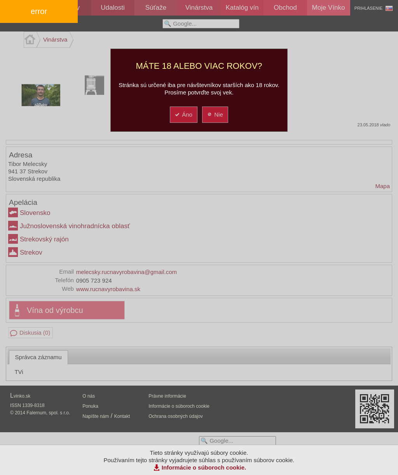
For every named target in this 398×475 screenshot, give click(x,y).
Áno (183, 114)
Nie (214, 114)
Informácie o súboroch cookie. (204, 467)
